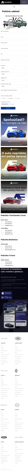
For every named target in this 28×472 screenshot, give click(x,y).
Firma (2, 37)
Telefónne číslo (4, 42)
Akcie (2, 352)
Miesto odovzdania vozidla (6, 95)
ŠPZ (2, 54)
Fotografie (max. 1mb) (5, 101)
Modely (2, 348)
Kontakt (2, 363)
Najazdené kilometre (5, 59)
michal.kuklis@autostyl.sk (10, 249)
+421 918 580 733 (8, 232)
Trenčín (4, 98)
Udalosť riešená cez (5, 71)
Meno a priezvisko (5, 31)
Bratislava (11, 98)
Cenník (2, 382)
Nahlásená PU (4, 77)
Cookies (8, 468)
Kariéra (2, 468)
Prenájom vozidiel (4, 362)
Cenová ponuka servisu (5, 354)
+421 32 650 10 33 (8, 230)
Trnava (18, 98)
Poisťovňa (3, 65)
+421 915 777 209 (8, 247)
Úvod (2, 346)
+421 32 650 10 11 (8, 221)
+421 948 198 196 (8, 263)
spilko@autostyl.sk (9, 233)
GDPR (5, 468)
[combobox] (14, 68)
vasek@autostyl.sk (9, 225)
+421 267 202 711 (8, 246)
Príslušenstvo (3, 360)
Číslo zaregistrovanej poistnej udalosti (9, 90)
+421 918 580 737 (8, 223)
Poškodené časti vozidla (6, 83)
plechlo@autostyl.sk (9, 265)
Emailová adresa (4, 48)
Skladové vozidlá (4, 350)
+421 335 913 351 (8, 261)
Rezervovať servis (4, 356)
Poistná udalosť (4, 358)
